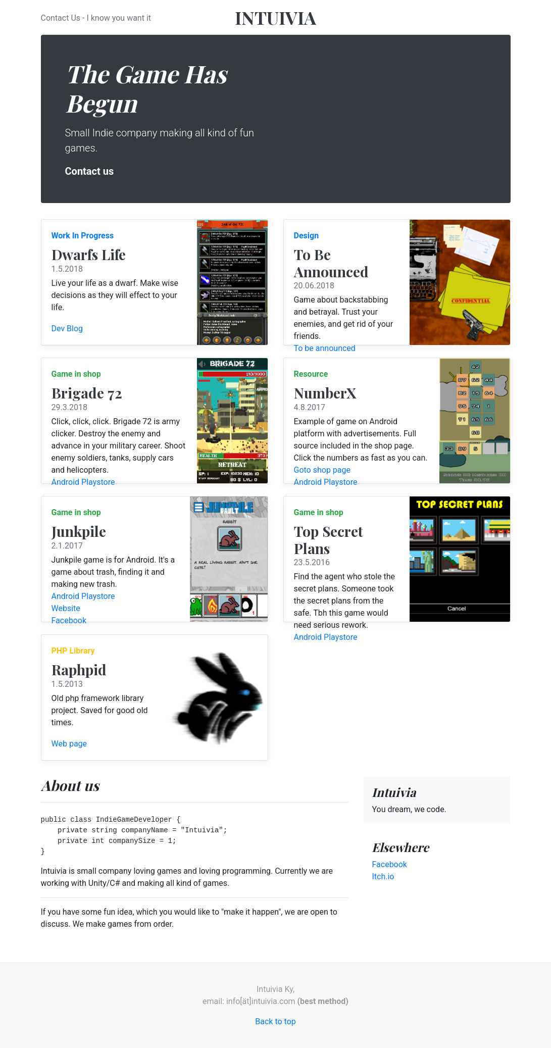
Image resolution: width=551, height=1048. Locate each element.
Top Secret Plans (328, 540)
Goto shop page (322, 470)
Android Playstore (83, 482)
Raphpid (79, 669)
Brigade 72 (87, 392)
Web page (69, 743)
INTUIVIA (275, 17)
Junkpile (79, 531)
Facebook (69, 620)
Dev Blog (67, 328)
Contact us (89, 171)
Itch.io (383, 876)
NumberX (325, 392)
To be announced (325, 348)
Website (66, 608)
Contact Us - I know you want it (96, 18)
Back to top (275, 1021)
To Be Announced (331, 263)
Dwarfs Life (89, 254)
